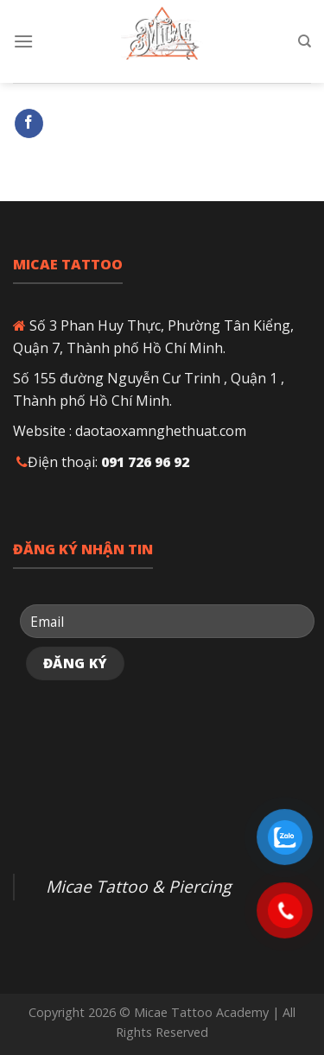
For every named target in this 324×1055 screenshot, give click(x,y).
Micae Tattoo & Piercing (138, 886)
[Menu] (23, 41)
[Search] (304, 41)
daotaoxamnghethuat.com (160, 430)
